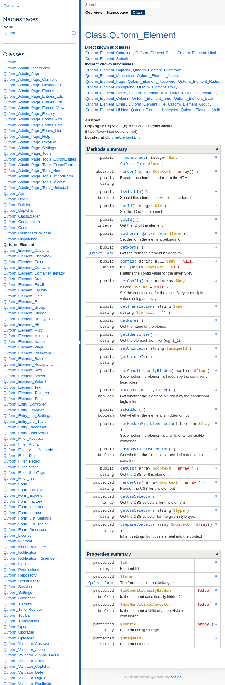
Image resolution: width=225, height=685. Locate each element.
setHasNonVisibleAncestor (147, 414)
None (8, 27)
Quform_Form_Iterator (22, 512)
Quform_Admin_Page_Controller (31, 79)
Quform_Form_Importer (24, 507)
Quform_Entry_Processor (25, 427)
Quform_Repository (20, 575)
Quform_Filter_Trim (20, 478)
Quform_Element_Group (24, 307)
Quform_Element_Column (25, 262)
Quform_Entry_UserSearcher (28, 433)
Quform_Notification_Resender (30, 558)
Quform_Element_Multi (23, 330)
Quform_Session (18, 586)
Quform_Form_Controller (25, 490)
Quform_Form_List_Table (25, 524)
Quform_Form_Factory (23, 501)
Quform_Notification (20, 552)
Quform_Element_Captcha (26, 250)
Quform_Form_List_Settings (27, 518)
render (127, 170)
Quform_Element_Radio (24, 358)
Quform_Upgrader (19, 632)
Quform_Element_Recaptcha (28, 364)
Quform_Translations (21, 621)
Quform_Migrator (18, 541)
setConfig (130, 276)
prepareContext (136, 512)
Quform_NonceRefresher (25, 547)
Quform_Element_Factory (25, 290)
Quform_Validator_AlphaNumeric (31, 655)
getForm (128, 243)
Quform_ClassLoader (22, 216)
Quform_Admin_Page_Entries (29, 91)
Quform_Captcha (18, 210)
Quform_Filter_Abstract (23, 438)
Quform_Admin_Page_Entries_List (33, 102)
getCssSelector (136, 498)
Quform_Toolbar (17, 615)
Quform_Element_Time (23, 398)
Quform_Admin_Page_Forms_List (32, 130)
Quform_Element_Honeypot (27, 319)
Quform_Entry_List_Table (25, 421)
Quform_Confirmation (22, 222)
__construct (133, 157)
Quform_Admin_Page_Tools (27, 153)
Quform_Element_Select (24, 376)
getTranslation (136, 301)
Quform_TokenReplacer (24, 609)
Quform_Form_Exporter (24, 495)
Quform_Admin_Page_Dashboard (32, 85)
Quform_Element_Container (27, 267)
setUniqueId (133, 341)
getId (126, 217)
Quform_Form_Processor (25, 529)
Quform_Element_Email (24, 284)
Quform (40, 33)
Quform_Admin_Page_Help (27, 136)
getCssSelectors (137, 485)
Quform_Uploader (19, 638)
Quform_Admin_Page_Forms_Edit (33, 125)
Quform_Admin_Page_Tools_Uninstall (36, 187)
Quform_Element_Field (23, 296)
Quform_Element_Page (23, 347)
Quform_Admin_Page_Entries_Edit (33, 96)
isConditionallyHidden (144, 381)
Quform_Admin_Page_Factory (29, 113)
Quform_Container (19, 227)
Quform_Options (17, 564)
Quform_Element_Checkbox (27, 256)
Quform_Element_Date (23, 279)
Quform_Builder (17, 205)
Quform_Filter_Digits (21, 455)
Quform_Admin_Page (22, 73)
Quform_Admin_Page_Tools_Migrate (35, 182)
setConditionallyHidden (145, 362)
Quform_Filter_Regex (22, 461)
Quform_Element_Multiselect (28, 336)
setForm (128, 230)
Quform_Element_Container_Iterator (34, 273)
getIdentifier (135, 328)
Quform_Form (15, 484)
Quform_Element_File (22, 301)
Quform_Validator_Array (24, 661)
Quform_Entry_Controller (25, 404)
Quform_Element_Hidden (25, 313)
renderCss (130, 472)
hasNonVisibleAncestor (144, 439)
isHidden (129, 401)
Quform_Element (19, 244)
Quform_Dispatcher (20, 239)
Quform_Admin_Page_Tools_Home (34, 170)
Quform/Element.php (123, 137)
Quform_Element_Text (22, 387)
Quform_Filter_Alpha (21, 444)
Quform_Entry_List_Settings (27, 415)
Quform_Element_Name (24, 341)
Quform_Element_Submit (25, 381)
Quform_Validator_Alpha (24, 649)
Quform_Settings (18, 592)
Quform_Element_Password (27, 353)
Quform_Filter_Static (21, 467)
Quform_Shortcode (20, 598)
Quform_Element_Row (23, 370)
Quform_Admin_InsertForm (27, 68)
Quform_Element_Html (23, 324)
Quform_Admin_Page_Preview (30, 142)
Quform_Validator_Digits (24, 678)
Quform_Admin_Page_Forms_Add (33, 119)
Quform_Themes (18, 604)
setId (126, 203)
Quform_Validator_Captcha (27, 666)
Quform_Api (14, 193)
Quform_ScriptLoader (22, 581)
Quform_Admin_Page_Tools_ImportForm (38, 176)
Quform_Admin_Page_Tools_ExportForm (38, 165)
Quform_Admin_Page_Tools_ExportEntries (40, 159)
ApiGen (176, 661)
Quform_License (17, 535)
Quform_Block (16, 199)
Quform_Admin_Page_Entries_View (34, 108)
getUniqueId (133, 349)
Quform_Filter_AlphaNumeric (28, 450)
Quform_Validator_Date (23, 672)
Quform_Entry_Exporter (24, 410)
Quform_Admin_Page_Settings (30, 148)
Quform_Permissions (21, 569)
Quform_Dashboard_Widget (27, 233)
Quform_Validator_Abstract (26, 643)
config (127, 257)
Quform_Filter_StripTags (24, 472)
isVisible (130, 190)
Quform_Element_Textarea (26, 393)
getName (128, 314)
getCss (127, 458)
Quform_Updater (18, 626)
